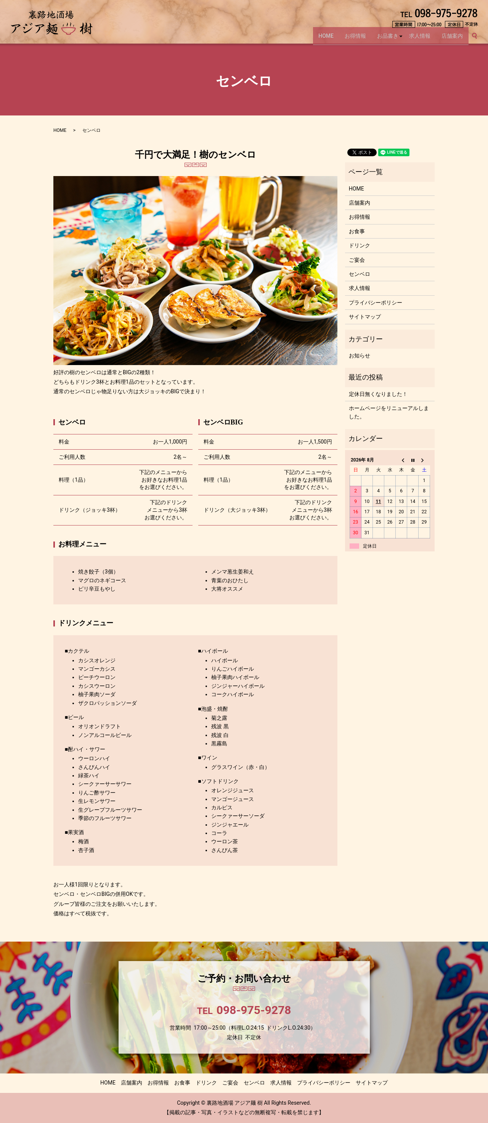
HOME (321, 38)
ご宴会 (357, 260)
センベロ (359, 274)
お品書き (385, 38)
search (478, 39)
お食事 (357, 231)
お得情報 (351, 38)
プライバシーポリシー (375, 303)
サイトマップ (365, 317)
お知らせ (359, 355)
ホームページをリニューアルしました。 (389, 412)
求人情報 (418, 38)
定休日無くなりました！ (378, 394)
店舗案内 (451, 38)
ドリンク (359, 245)
